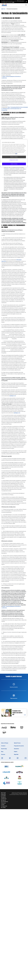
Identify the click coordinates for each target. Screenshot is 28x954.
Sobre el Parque (4, 742)
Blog (2, 751)
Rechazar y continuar (14, 156)
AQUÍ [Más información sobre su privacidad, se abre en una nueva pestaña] (16, 153)
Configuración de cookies (4, 806)
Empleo (15, 751)
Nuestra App (4, 748)
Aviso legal (3, 792)
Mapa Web (16, 754)
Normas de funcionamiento (4, 801)
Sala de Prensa (17, 742)
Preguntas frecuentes (19, 745)
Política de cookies (3, 803)
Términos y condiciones (3, 798)
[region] (14, 153)
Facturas (3, 754)
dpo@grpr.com (13, 395)
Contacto (3, 745)
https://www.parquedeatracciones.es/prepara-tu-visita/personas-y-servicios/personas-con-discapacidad (14, 109)
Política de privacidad (3, 795)
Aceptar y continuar (14, 163)
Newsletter (16, 748)
